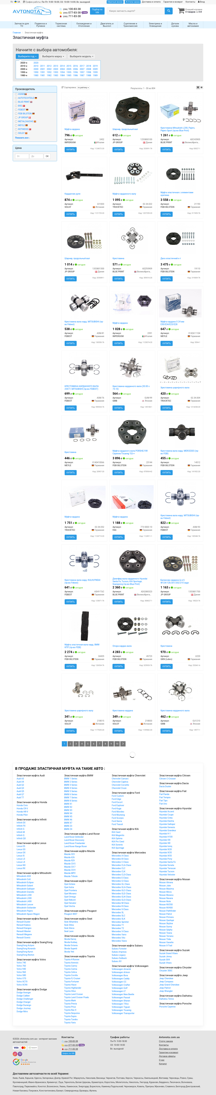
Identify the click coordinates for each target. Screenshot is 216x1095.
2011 (42, 66)
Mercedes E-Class (120, 878)
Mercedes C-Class (120, 862)
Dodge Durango (24, 1005)
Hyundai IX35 (165, 852)
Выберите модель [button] (81, 56)
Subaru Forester (119, 949)
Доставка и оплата (151, 2)
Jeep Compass (166, 982)
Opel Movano (70, 893)
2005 (68, 69)
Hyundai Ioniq (165, 846)
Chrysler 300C (165, 971)
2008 (88, 69)
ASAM (22, 94)
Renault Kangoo (24, 928)
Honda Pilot (22, 815)
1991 (42, 72)
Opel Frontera (70, 890)
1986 (75, 75)
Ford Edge (116, 799)
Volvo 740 (21, 963)
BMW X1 (68, 804)
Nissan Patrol (165, 914)
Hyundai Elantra (166, 821)
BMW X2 (68, 807)
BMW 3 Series (70, 785)
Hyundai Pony (165, 859)
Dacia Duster (165, 786)
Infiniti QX (21, 838)
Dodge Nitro (22, 1011)
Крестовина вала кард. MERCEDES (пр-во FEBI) (179, 452)
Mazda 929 (69, 860)
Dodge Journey (24, 1008)
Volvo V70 (21, 978)
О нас (161, 1060)
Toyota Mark (70, 1000)
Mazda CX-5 (69, 864)
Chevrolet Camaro (120, 779)
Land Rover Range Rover (75, 846)
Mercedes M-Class (120, 903)
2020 (36, 63)
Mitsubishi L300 (24, 898)
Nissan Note (165, 901)
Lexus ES (21, 846)
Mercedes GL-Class (121, 884)
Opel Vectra (69, 906)
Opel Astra (69, 887)
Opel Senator (70, 903)
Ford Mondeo (118, 812)
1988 (88, 75)
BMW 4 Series (70, 788)
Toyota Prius (70, 1007)
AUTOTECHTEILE (26, 98)
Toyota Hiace (70, 985)
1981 (42, 75)
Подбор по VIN (97, 11)
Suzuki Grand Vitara (168, 953)
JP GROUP (23, 117)
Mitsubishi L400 (24, 901)
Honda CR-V (22, 808)
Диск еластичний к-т (170, 258)
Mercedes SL (118, 912)
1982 (49, 75)
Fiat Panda (164, 794)
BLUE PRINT (23, 102)
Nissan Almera (166, 882)
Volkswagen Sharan (121, 1001)
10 (117, 744)
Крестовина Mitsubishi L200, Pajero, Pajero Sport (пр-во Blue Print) (177, 129)
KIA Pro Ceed (118, 842)
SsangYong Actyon (25, 945)
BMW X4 (68, 813)
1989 (95, 75)
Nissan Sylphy (165, 930)
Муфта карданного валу (124, 194)
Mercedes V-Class (120, 931)
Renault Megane (24, 934)
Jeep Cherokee (166, 978)
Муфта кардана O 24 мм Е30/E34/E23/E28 (172, 323)
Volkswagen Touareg (121, 1010)
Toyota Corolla (71, 975)
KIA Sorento (117, 845)
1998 (88, 72)
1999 (95, 72)
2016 (75, 66)
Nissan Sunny (165, 927)
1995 (68, 72)
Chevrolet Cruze (119, 788)
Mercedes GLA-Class (121, 887)
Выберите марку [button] (53, 56)
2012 (49, 66)
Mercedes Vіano (119, 941)
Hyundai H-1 (165, 834)
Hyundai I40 (164, 843)
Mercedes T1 (118, 925)
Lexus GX (21, 852)
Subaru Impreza (119, 952)
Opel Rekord (69, 900)
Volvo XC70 (22, 982)
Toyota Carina (70, 969)
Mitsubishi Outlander (26, 908)
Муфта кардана (72, 129)
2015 (68, 66)
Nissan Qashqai (166, 920)
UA (17, 2)
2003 (55, 69)
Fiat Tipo (163, 801)
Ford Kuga (116, 808)
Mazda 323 (69, 854)
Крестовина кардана (122, 711)
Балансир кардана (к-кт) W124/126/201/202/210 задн (174, 581)
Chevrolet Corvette (120, 785)
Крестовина (118, 258)
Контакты (190, 2)
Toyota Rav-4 (70, 1010)
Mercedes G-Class (120, 881)
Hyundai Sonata (166, 865)
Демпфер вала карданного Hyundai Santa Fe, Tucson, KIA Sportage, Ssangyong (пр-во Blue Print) (129, 581)
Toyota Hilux (70, 991)
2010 (36, 66)
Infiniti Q (20, 835)
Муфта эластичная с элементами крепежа (176, 193)
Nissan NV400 (166, 908)
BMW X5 (68, 816)
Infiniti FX (21, 826)
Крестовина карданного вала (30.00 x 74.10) (131, 387)
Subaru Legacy (119, 955)
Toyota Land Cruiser (73, 994)
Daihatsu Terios (166, 999)
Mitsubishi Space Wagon (28, 914)
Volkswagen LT (119, 991)
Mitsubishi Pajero (25, 911)
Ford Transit (117, 824)
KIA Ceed (116, 832)
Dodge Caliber (23, 996)
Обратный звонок (115, 2)
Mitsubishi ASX (24, 876)
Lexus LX (21, 862)
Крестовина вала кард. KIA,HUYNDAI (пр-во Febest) (82, 581)
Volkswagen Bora (120, 975)
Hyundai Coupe (166, 815)
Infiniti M (21, 832)
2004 (62, 69)
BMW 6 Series (70, 794)
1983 (55, 75)
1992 (49, 72)
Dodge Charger (24, 1002)
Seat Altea (69, 925)
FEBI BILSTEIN (26, 114)
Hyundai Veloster (167, 875)
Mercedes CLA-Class (121, 865)
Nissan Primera (166, 917)
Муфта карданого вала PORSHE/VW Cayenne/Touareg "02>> (130, 452)
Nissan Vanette (166, 942)
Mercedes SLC (118, 916)
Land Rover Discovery (74, 840)
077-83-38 (70, 12)
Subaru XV (117, 961)
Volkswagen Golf (120, 988)
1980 (36, 75)
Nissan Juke (165, 886)
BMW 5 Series (70, 791)
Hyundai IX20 (165, 849)
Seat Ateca (69, 928)
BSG (20, 106)
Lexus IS (20, 856)
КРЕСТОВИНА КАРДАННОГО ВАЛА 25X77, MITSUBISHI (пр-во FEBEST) (82, 387)
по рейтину (83, 88)
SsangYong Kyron (25, 952)
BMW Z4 (68, 829)
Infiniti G (20, 829)
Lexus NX (21, 865)
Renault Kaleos (24, 925)
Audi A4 (20, 782)
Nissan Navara (166, 898)
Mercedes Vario (119, 935)
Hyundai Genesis (167, 827)
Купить (71, 150)
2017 (82, 66)
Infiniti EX (21, 823)
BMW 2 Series (70, 782)
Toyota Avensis (71, 963)
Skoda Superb (70, 948)
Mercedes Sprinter (120, 922)
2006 (75, 69)
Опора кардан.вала (122, 646)
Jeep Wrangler (166, 991)
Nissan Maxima (166, 889)
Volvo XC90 (22, 985)
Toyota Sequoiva (72, 1013)
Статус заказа (133, 2)
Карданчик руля (72, 194)
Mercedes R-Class (120, 906)
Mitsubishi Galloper (26, 889)
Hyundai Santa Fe (167, 862)
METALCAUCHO (27, 121)
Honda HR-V (22, 812)
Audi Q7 (20, 794)
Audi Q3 (20, 788)
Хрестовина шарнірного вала (174, 388)
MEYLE (23, 125)
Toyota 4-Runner (71, 959)
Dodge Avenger (24, 992)
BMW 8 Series (70, 801)
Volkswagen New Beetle (123, 994)
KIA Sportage (118, 848)
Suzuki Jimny (165, 956)
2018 (88, 66)
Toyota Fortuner (71, 982)
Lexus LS (21, 859)
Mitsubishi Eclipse (25, 882)
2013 (55, 66)
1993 (55, 72)
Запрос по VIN (68, 1053)
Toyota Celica (70, 972)
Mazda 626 (69, 857)
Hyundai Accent (166, 811)
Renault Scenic (23, 938)
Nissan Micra (165, 892)
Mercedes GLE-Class (121, 893)
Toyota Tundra (71, 1019)
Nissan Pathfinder (167, 911)
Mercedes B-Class (120, 859)
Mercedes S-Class (120, 909)
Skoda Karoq (70, 939)
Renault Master (24, 931)
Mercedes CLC (118, 868)
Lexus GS (21, 849)
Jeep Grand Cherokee (169, 985)
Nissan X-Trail (165, 945)
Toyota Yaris (70, 1023)
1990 (36, 72)
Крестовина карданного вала (174, 711)
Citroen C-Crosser (167, 779)
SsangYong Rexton (25, 955)
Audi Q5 (20, 791)
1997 (82, 72)
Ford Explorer (118, 805)
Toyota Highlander (72, 988)
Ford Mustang (118, 815)
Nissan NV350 (166, 904)
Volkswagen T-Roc (120, 1004)
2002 (49, 69)
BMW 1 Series (70, 779)
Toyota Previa (70, 1004)
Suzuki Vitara (165, 963)
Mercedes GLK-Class (121, 897)
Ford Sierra (117, 821)
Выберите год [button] (27, 56)
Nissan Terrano (166, 936)
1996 (75, 72)
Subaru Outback (119, 958)
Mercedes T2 (118, 928)
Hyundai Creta (165, 818)
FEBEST (21, 110)
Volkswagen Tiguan (121, 1007)
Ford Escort (117, 802)
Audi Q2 (20, 785)
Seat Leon (69, 931)
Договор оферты (167, 1056)
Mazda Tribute (71, 876)
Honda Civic (22, 805)
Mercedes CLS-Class (121, 875)
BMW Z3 (68, 826)
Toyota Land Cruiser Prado (76, 997)
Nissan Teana (165, 933)
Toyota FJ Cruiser (72, 978)
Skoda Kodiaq (70, 942)
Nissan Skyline (166, 923)
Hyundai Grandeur (167, 830)
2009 (95, 69)
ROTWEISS (23, 129)
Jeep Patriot (165, 988)
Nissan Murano (166, 895)
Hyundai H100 (165, 837)
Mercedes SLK (118, 919)
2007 (82, 69)
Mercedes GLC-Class (121, 890)
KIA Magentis (118, 835)
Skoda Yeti (69, 952)
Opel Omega (70, 897)
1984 (62, 75)
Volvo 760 (21, 966)
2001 (42, 69)
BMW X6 (68, 820)
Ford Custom (118, 796)
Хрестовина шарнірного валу (79, 711)
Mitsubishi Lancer (25, 904)
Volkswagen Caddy (120, 979)
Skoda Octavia (71, 945)
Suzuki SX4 (164, 960)
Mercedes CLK (118, 871)
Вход (201, 2)
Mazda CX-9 (69, 870)
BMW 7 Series (70, 798)
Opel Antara (69, 884)
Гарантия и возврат (173, 2)
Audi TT (20, 798)
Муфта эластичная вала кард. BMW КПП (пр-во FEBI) (82, 646)
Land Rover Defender (74, 837)
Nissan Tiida (165, 939)
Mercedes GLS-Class (121, 900)
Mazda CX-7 (69, 867)
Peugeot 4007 (70, 914)
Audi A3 (20, 779)
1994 (62, 72)
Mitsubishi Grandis (25, 892)
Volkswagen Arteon (121, 972)
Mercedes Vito (118, 938)
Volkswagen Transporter (123, 1013)
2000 (36, 69)
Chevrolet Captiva (120, 782)
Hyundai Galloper (167, 824)
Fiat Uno (163, 804)
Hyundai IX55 (165, 856)
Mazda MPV (70, 873)
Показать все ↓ (22, 138)
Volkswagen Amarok (121, 969)
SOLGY (21, 133)
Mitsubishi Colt (24, 879)
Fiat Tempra (164, 797)
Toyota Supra (70, 1016)
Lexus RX (21, 868)
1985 (68, 75)
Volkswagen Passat (121, 997)
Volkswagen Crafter (121, 985)
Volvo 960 (21, 972)
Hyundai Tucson (166, 871)
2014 (62, 66)
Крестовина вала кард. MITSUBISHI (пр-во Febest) (84, 323)
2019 (95, 66)
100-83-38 (70, 9)
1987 (82, 75)
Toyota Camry (70, 966)
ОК (47, 156)
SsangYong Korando (26, 948)
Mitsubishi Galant (25, 886)
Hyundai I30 (164, 840)
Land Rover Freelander (74, 843)
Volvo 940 (21, 969)
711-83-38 (70, 16)
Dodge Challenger (25, 999)
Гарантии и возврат (168, 1052)
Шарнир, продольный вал (125, 129)
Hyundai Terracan (167, 868)
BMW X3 (68, 810)
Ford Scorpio (118, 818)
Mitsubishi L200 (24, 895)
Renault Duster (23, 922)
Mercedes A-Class (120, 856)
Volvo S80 (21, 975)
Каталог (163, 1064)
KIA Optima (117, 838)
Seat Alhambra (71, 922)
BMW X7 (68, 823)
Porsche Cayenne (167, 1007)
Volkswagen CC (119, 982)
